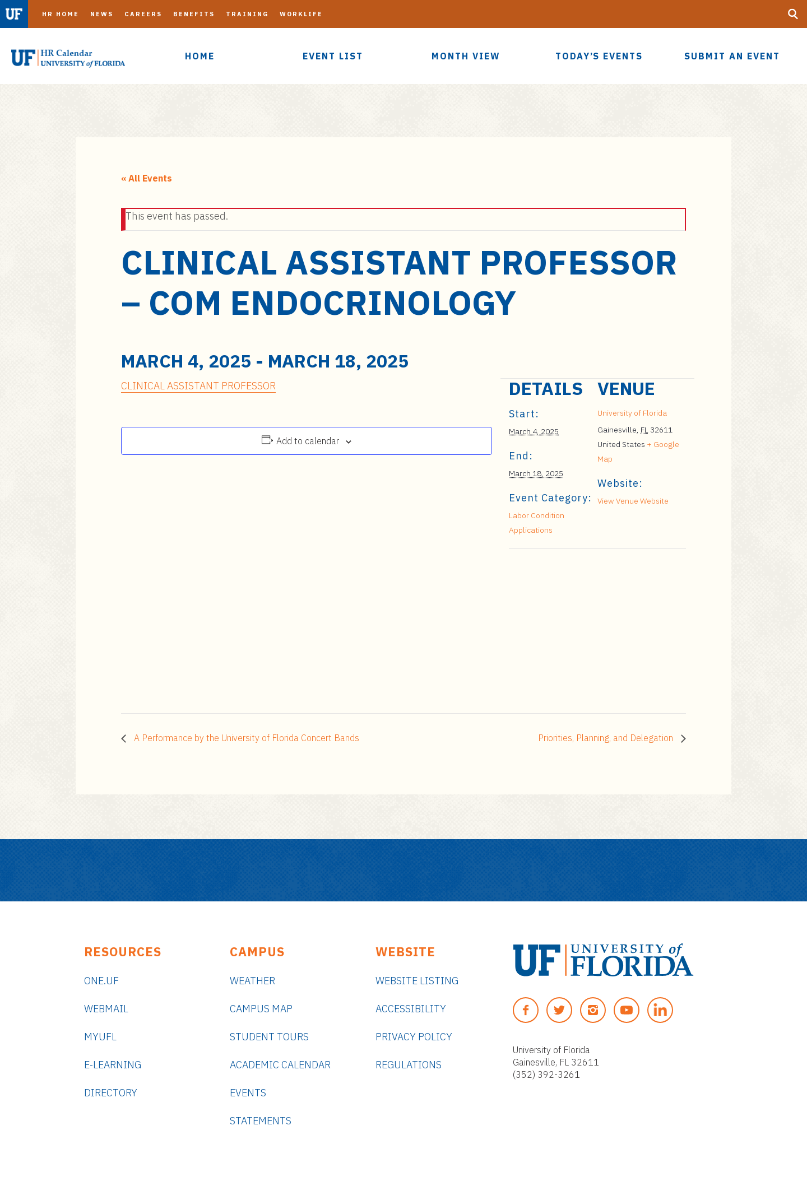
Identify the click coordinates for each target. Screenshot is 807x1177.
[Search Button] (793, 14)
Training (247, 14)
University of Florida (632, 413)
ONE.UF (101, 980)
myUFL (100, 1036)
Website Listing (416, 980)
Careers (143, 14)
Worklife (301, 14)
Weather (252, 980)
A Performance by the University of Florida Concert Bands (245, 737)
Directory (110, 1092)
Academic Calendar (280, 1064)
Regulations (408, 1064)
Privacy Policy (413, 1036)
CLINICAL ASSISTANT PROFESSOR (198, 385)
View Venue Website (633, 501)
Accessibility (410, 1008)
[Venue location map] (568, 626)
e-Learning (112, 1064)
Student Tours (269, 1036)
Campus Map (261, 1008)
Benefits (194, 14)
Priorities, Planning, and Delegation (606, 737)
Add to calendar (307, 440)
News (101, 14)
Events (248, 1092)
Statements (260, 1120)
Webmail (106, 1008)
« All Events (146, 178)
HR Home (60, 14)
